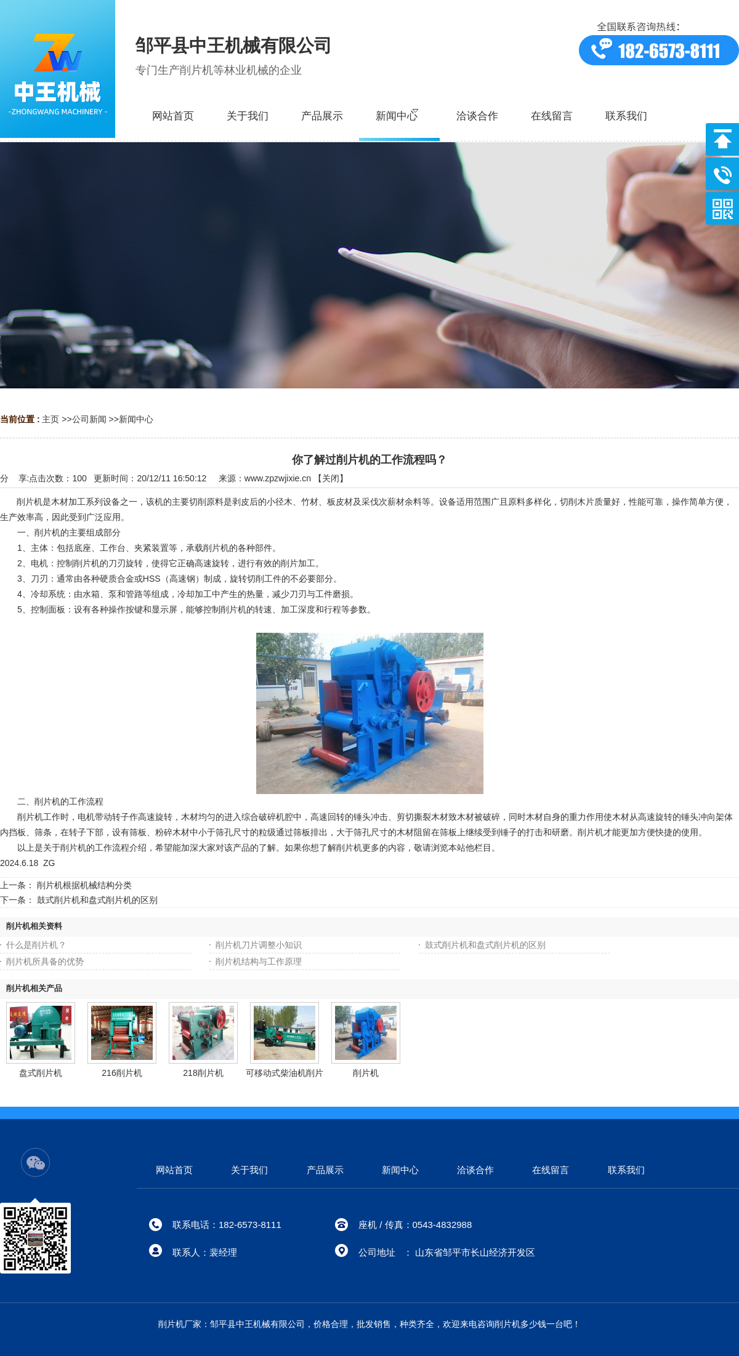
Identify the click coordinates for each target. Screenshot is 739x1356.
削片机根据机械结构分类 (84, 885)
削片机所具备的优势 (45, 961)
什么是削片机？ (36, 945)
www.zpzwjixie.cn (277, 478)
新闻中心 (136, 419)
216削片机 (122, 1073)
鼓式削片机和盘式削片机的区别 (97, 900)
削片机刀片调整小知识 (259, 945)
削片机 (366, 1073)
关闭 (330, 478)
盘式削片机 (40, 1073)
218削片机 (203, 1073)
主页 (50, 419)
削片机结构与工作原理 (259, 961)
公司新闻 (89, 419)
